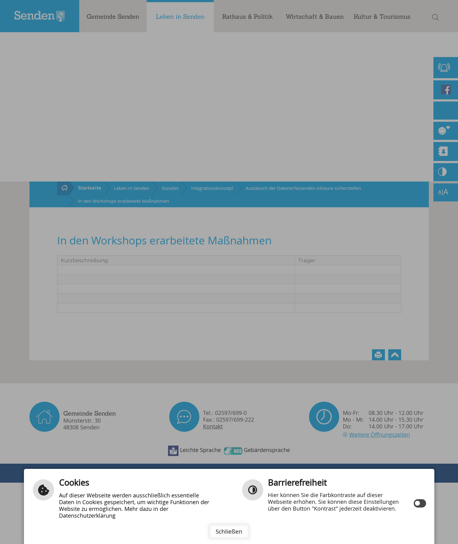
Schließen (229, 531)
